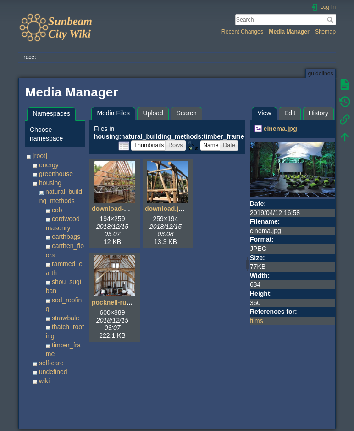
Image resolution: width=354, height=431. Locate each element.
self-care (51, 363)
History (319, 113)
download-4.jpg (115, 208)
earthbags (66, 236)
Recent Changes (242, 31)
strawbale (65, 318)
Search (331, 20)
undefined (53, 371)
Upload (153, 113)
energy (49, 165)
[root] (40, 155)
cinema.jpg (280, 128)
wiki (44, 381)
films (256, 320)
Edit (289, 113)
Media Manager (289, 31)
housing (50, 183)
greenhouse (56, 173)
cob (57, 210)
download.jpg (165, 208)
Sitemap (325, 31)
